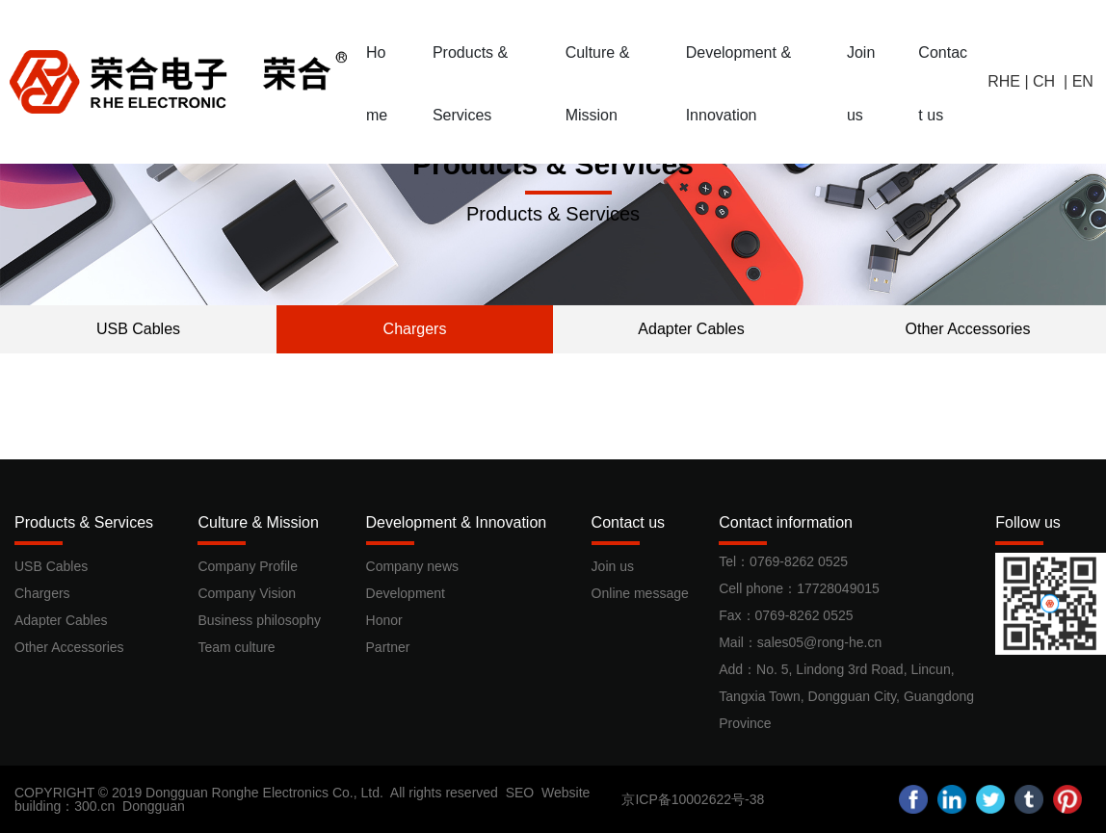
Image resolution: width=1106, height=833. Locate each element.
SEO (520, 792)
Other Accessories (968, 329)
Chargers (415, 329)
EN (1082, 81)
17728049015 (838, 588)
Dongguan (153, 806)
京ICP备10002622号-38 (692, 799)
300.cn (94, 806)
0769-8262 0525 (799, 561)
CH (1046, 81)
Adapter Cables (691, 329)
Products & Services (553, 164)
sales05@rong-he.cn (819, 642)
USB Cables (138, 329)
